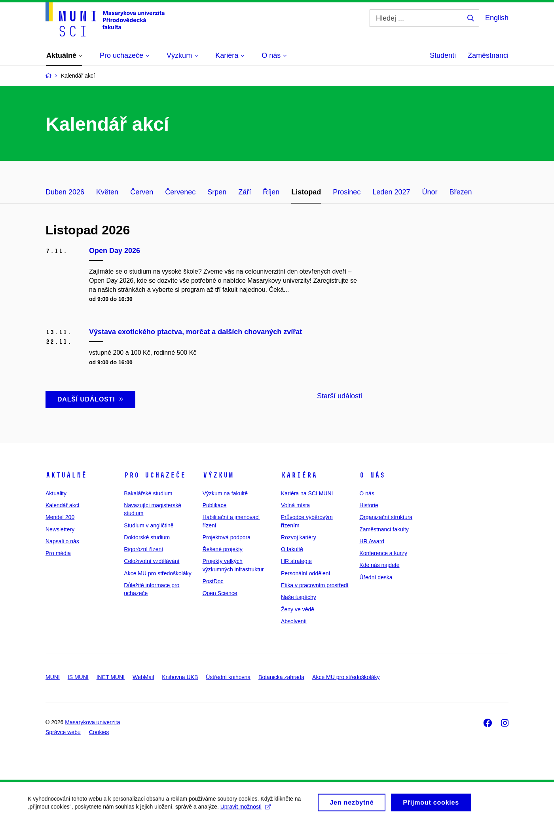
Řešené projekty (223, 549)
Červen (141, 192)
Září (244, 192)
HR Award (371, 541)
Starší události (339, 396)
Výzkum (218, 475)
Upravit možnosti (245, 809)
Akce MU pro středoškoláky (157, 573)
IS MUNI (78, 677)
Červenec (180, 192)
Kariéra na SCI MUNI (307, 493)
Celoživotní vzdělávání (151, 561)
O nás (372, 475)
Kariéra (299, 475)
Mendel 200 (60, 517)
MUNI (53, 677)
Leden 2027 (391, 192)
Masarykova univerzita (92, 722)
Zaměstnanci (488, 55)
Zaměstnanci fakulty (384, 529)
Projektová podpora (226, 537)
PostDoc (213, 581)
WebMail (143, 677)
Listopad (306, 192)
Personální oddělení (305, 573)
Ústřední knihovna (228, 677)
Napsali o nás (62, 541)
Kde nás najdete (379, 565)
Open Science (220, 593)
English (496, 18)
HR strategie (296, 561)
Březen (460, 192)
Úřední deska (375, 577)
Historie (368, 505)
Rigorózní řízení (143, 549)
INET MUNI (111, 677)
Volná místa (295, 505)
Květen (107, 192)
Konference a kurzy (383, 553)
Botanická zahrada (281, 677)
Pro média (58, 553)
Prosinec (346, 192)
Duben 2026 (65, 192)
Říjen (271, 192)
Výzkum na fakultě (225, 493)
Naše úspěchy (298, 597)
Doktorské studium (147, 537)
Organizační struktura (385, 517)
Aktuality (56, 493)
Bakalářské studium (148, 493)
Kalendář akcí (63, 505)
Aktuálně (66, 475)
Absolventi (294, 621)
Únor (429, 192)
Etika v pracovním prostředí (314, 585)
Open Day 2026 (114, 251)
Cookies (99, 732)
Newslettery (60, 529)
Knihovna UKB (180, 677)
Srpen (216, 192)
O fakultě (292, 549)
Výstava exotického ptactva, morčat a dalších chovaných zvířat (195, 332)
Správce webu (63, 732)
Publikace (215, 505)
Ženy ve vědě (297, 609)
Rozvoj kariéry (298, 537)
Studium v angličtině (148, 525)
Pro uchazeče (155, 475)
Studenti (443, 55)
